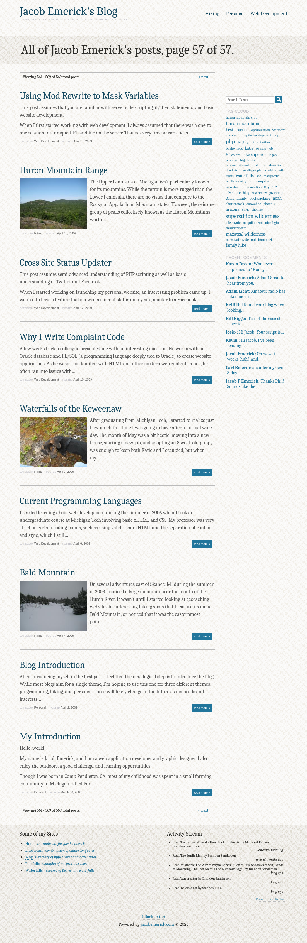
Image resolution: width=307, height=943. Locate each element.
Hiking (212, 14)
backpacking (260, 198)
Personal (235, 14)
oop (276, 135)
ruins (230, 176)
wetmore (278, 130)
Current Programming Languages (81, 501)
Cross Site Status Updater (66, 263)
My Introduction (50, 736)
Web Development (268, 14)
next (204, 77)
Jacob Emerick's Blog (68, 11)
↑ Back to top (153, 916)
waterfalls (245, 175)
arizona (233, 209)
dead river (233, 170)
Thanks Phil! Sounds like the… (255, 383)
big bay (243, 142)
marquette (271, 176)
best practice (237, 129)
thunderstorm (236, 228)
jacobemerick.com (157, 924)
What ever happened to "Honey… (249, 266)
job (271, 148)
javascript (276, 192)
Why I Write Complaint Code (72, 337)
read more (201, 141)
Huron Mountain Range (64, 170)
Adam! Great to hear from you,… (255, 280)
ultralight (272, 223)
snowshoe (253, 204)
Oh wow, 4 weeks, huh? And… (250, 356)
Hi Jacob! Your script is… (255, 332)
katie (249, 148)
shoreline (275, 165)
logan (273, 155)
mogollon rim (253, 223)
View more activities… (271, 899)
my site (270, 186)
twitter (265, 142)
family (241, 198)
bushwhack (234, 148)
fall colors (233, 155)
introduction (235, 187)
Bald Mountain (48, 572)
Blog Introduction (52, 665)
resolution (254, 187)
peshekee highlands (240, 160)
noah (277, 198)
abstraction (234, 135)
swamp (261, 148)
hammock (265, 239)
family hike (236, 245)
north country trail (240, 181)
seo (258, 176)
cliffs (254, 142)
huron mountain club (241, 117)
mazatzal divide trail (241, 239)
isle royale (233, 223)
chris (245, 209)
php (230, 141)
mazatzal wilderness (246, 234)
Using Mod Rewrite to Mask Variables (89, 96)
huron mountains (243, 123)
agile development (258, 135)
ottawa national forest (242, 165)
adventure (233, 192)
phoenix (269, 204)
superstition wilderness (253, 216)
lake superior (254, 154)
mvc (263, 165)
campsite (262, 181)
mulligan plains (254, 170)
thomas (257, 209)
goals (230, 198)
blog (246, 192)
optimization (260, 130)
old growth (276, 170)
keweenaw (259, 192)
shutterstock (235, 204)
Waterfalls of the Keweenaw (71, 408)
